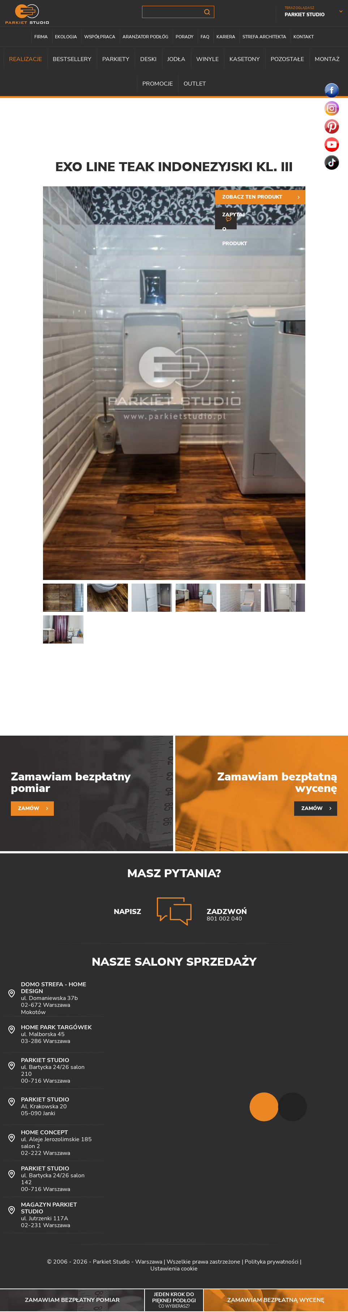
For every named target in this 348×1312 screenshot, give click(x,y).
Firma (41, 37)
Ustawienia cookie (174, 1269)
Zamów (28, 808)
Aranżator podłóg (145, 37)
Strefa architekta (264, 37)
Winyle (207, 59)
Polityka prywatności (271, 1262)
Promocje (157, 84)
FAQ (205, 37)
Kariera (225, 37)
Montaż (327, 59)
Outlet (195, 84)
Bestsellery (72, 59)
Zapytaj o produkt (229, 220)
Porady (184, 37)
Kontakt (303, 37)
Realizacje (25, 59)
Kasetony (244, 59)
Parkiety (115, 59)
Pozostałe (287, 59)
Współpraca (99, 37)
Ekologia (66, 37)
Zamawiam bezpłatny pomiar (72, 1300)
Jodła (176, 59)
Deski (148, 59)
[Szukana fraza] (178, 12)
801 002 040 (224, 919)
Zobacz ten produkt (252, 197)
